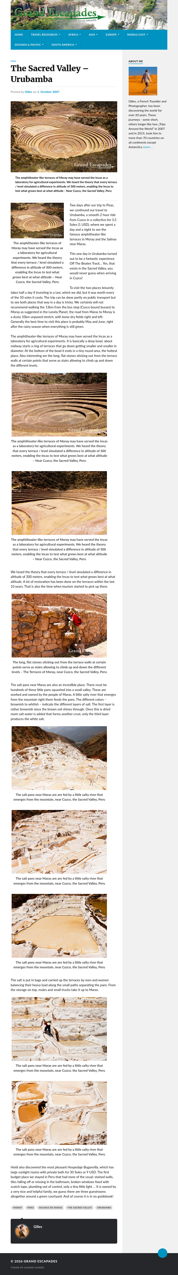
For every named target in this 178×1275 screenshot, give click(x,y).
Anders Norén (34, 1267)
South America (63, 44)
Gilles (28, 91)
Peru (13, 61)
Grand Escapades (40, 1261)
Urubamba (104, 1207)
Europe (111, 34)
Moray (17, 1207)
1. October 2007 (48, 91)
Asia (92, 34)
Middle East (136, 34)
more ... (148, 147)
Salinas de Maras (50, 1207)
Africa (73, 34)
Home (19, 34)
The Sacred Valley (80, 1207)
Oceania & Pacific (28, 44)
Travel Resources (44, 34)
